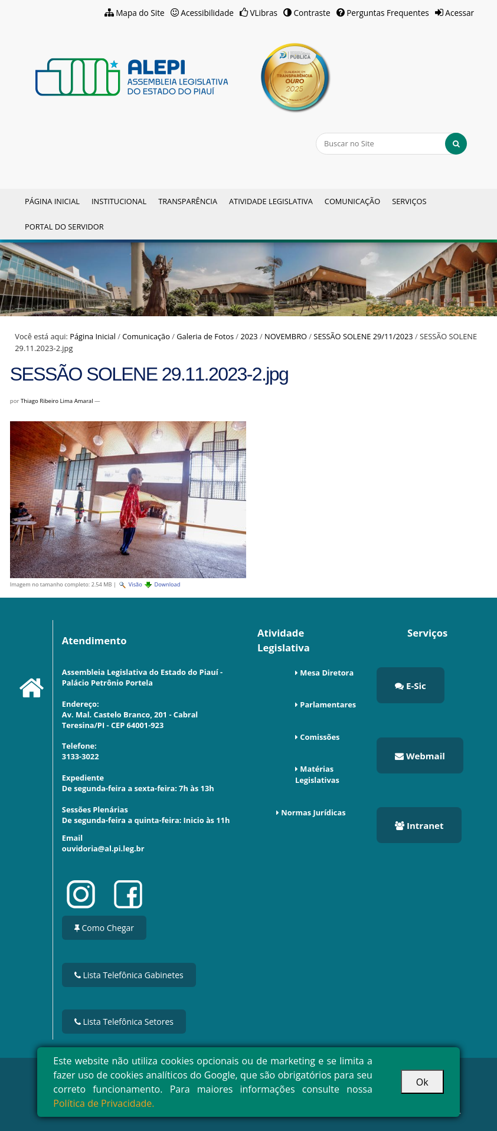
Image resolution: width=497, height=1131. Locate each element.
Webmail (420, 756)
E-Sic (410, 685)
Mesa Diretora (327, 672)
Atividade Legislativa (271, 201)
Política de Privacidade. (103, 1103)
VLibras (263, 12)
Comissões (319, 737)
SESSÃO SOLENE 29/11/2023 (363, 336)
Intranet (419, 825)
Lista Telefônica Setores (124, 1021)
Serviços (409, 201)
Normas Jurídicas (313, 812)
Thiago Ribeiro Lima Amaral (57, 401)
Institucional (118, 201)
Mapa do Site (140, 12)
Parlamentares (328, 704)
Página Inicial (52, 201)
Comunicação (352, 201)
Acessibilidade (207, 12)
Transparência (187, 201)
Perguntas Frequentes (387, 12)
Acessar (459, 12)
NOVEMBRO (285, 336)
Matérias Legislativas (317, 774)
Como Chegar (104, 927)
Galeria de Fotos (205, 336)
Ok (422, 1082)
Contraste (312, 12)
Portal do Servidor (64, 226)
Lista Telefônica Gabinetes (129, 975)
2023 (248, 336)
